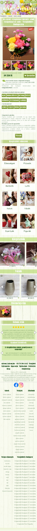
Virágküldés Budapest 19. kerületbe (25, 510)
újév (7, 485)
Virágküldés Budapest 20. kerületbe (25, 513)
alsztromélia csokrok (20, 411)
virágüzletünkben (7, 88)
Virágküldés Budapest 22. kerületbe (25, 518)
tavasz (7, 475)
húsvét (7, 464)
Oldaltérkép (26, 369)
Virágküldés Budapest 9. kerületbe (25, 483)
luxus (31, 430)
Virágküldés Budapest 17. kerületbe (25, 505)
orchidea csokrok (20, 414)
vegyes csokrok (19, 400)
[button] (35, 255)
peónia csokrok (19, 441)
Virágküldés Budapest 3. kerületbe (25, 466)
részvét (31, 414)
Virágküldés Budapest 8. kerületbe (25, 480)
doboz (17, 107)
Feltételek (32, 366)
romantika (31, 394)
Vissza (18, 136)
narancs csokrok (7, 405)
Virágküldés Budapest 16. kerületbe (25, 502)
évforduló (31, 405)
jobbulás (5, 100)
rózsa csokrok (20, 394)
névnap (21, 95)
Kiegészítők (18, 239)
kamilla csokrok (19, 452)
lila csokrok (7, 403)
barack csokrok (7, 414)
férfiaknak (14, 100)
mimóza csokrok (19, 447)
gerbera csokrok (19, 419)
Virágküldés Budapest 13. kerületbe (25, 494)
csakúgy (23, 100)
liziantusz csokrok (19, 427)
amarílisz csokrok (20, 425)
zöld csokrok (6, 411)
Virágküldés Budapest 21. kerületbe (25, 516)
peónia (23, 107)
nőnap (7, 472)
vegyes (11, 107)
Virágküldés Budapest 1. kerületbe (25, 461)
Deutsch (33, 2)
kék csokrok (7, 419)
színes (4, 107)
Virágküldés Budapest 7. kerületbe (25, 477)
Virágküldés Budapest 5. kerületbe (25, 472)
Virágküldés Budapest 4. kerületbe (25, 469)
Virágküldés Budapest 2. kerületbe (25, 464)
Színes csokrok (17, 16)
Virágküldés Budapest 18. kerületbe (25, 507)
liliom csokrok (20, 408)
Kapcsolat (14, 366)
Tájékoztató (23, 366)
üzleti (27, 95)
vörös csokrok (7, 394)
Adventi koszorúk (7, 491)
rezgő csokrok (20, 449)
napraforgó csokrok (19, 422)
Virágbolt (32, 364)
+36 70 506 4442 (22, 364)
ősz (7, 480)
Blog (8, 369)
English (27, 2)
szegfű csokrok (19, 433)
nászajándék (31, 408)
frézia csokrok (20, 403)
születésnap (31, 397)
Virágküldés (3, 16)
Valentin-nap (7, 469)
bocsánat (31, 422)
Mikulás (7, 488)
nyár (4, 95)
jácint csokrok (20, 405)
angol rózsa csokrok (19, 444)
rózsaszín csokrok (7, 400)
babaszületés (12, 95)
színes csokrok (7, 416)
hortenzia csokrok (19, 430)
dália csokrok (19, 438)
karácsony (7, 461)
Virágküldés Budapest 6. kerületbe (25, 475)
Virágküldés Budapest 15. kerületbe (25, 499)
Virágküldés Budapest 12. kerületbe (25, 491)
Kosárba (29, 76)
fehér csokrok (7, 397)
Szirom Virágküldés (18, 9)
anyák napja (7, 466)
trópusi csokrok (19, 416)
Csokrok (10, 16)
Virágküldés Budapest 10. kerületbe (25, 485)
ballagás (31, 427)
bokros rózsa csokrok (20, 436)
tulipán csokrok (19, 397)
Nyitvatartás (5, 366)
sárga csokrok (7, 408)
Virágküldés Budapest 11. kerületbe (25, 488)
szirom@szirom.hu (8, 364)
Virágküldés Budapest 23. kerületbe (25, 521)
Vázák (18, 271)
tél (7, 483)
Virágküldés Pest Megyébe (25, 524)
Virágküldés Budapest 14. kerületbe (25, 496)
